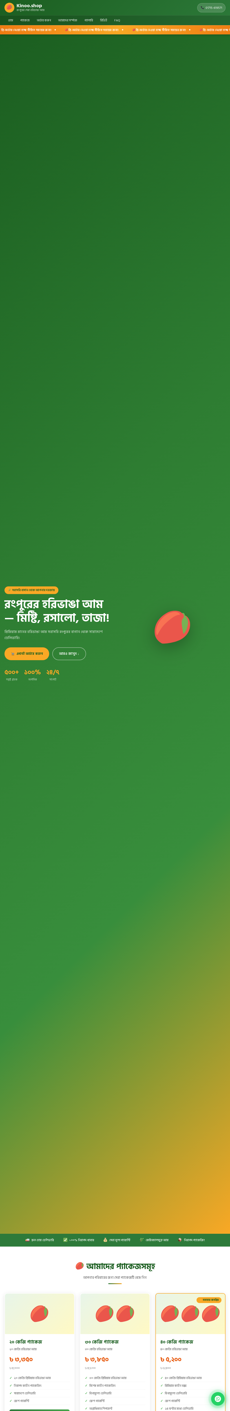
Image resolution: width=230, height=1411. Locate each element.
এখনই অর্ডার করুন (27, 654)
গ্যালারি (88, 20)
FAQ (117, 20)
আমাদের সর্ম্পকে (67, 20)
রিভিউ (103, 20)
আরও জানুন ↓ (69, 654)
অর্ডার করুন (44, 20)
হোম (10, 20)
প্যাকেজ (25, 20)
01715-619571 (211, 7)
